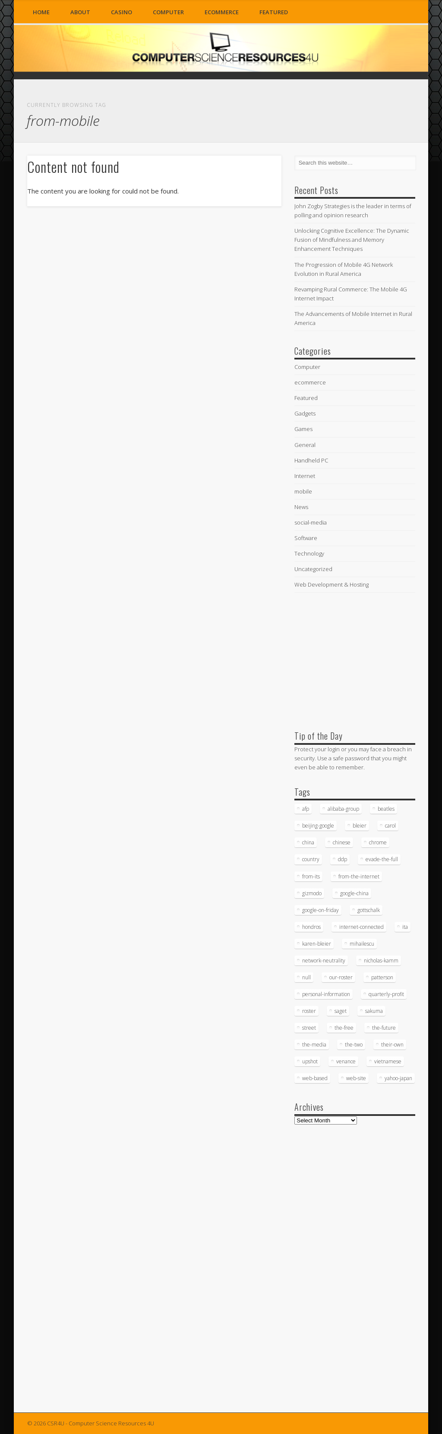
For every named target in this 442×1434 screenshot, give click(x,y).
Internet (304, 476)
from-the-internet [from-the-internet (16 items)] (358, 876)
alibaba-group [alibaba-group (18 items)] (343, 808)
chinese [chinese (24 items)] (341, 842)
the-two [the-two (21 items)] (354, 1044)
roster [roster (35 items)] (309, 1011)
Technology (309, 553)
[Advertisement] (359, 659)
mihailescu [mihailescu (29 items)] (362, 943)
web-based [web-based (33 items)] (315, 1078)
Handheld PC (311, 460)
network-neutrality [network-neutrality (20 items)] (323, 960)
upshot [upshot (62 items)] (310, 1061)
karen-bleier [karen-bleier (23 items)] (316, 943)
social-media (310, 522)
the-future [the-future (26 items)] (384, 1027)
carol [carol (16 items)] (390, 825)
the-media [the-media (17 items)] (314, 1044)
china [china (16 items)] (308, 842)
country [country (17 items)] (310, 859)
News (301, 507)
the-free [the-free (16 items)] (344, 1027)
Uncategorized (313, 569)
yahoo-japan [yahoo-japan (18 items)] (398, 1078)
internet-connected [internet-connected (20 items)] (361, 927)
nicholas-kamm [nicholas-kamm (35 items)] (381, 960)
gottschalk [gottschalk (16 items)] (368, 910)
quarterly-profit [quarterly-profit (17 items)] (386, 994)
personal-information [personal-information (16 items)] (326, 994)
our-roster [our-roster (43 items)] (341, 977)
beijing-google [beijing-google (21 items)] (318, 825)
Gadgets (305, 413)
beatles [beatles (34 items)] (386, 808)
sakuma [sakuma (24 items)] (374, 1011)
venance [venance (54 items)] (346, 1061)
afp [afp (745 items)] (305, 808)
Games (303, 429)
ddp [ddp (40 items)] (342, 859)
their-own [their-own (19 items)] (392, 1044)
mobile (303, 491)
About (80, 12)
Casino (121, 12)
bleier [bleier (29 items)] (359, 825)
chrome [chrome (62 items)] (378, 842)
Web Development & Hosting (331, 584)
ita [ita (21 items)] (405, 927)
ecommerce (222, 12)
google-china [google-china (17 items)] (354, 893)
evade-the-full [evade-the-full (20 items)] (382, 859)
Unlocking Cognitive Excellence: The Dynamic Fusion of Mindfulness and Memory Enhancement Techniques (351, 240)
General (305, 445)
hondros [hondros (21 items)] (311, 927)
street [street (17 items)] (309, 1027)
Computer (168, 12)
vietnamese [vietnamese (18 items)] (387, 1061)
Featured (273, 12)
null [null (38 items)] (306, 977)
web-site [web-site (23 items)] (356, 1078)
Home (41, 12)
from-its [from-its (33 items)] (311, 876)
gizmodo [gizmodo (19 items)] (312, 893)
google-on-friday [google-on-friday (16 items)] (320, 910)
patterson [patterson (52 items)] (382, 977)
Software (305, 538)
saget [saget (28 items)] (341, 1011)
